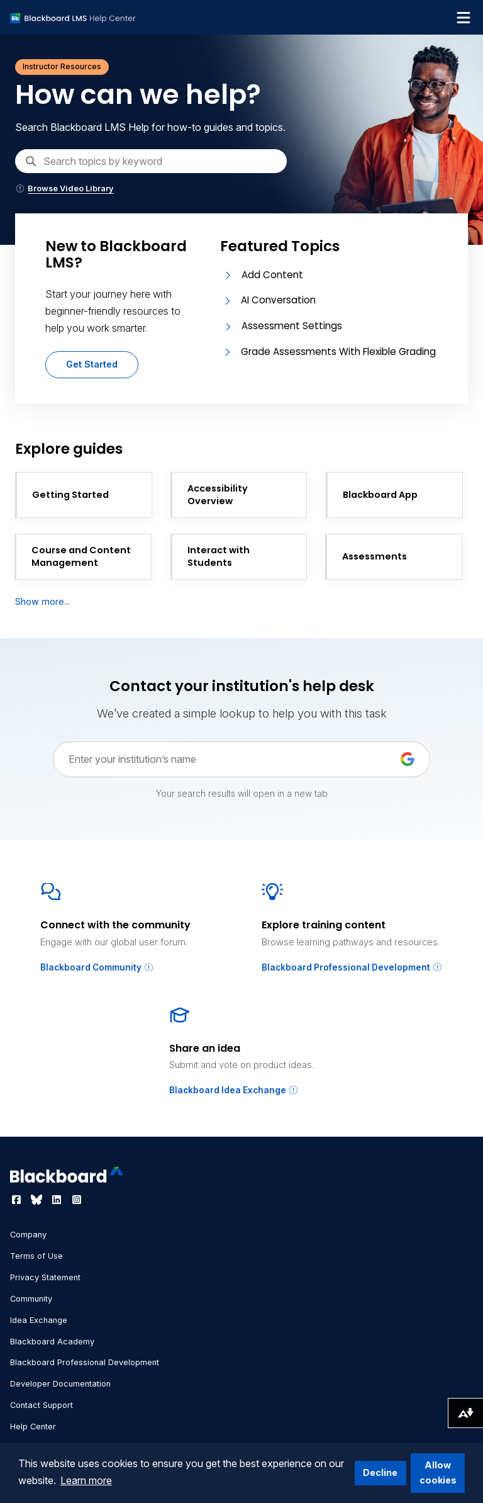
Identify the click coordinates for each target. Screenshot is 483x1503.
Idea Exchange (38, 1320)
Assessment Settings (292, 325)
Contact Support (41, 1405)
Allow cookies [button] (438, 1472)
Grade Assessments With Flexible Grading (338, 351)
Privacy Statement (45, 1277)
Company (28, 1234)
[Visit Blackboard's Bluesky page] (37, 1199)
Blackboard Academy (52, 1341)
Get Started (92, 364)
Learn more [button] (86, 1480)
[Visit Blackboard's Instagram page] (76, 1199)
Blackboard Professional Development (352, 967)
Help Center (33, 1426)
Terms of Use (36, 1256)
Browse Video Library (64, 188)
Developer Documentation (60, 1383)
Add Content (272, 274)
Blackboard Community (97, 967)
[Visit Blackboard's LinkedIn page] (57, 1199)
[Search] (151, 161)
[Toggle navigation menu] (463, 17)
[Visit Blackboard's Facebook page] (17, 1199)
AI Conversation (278, 300)
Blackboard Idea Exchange (234, 1090)
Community (31, 1298)
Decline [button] (380, 1472)
